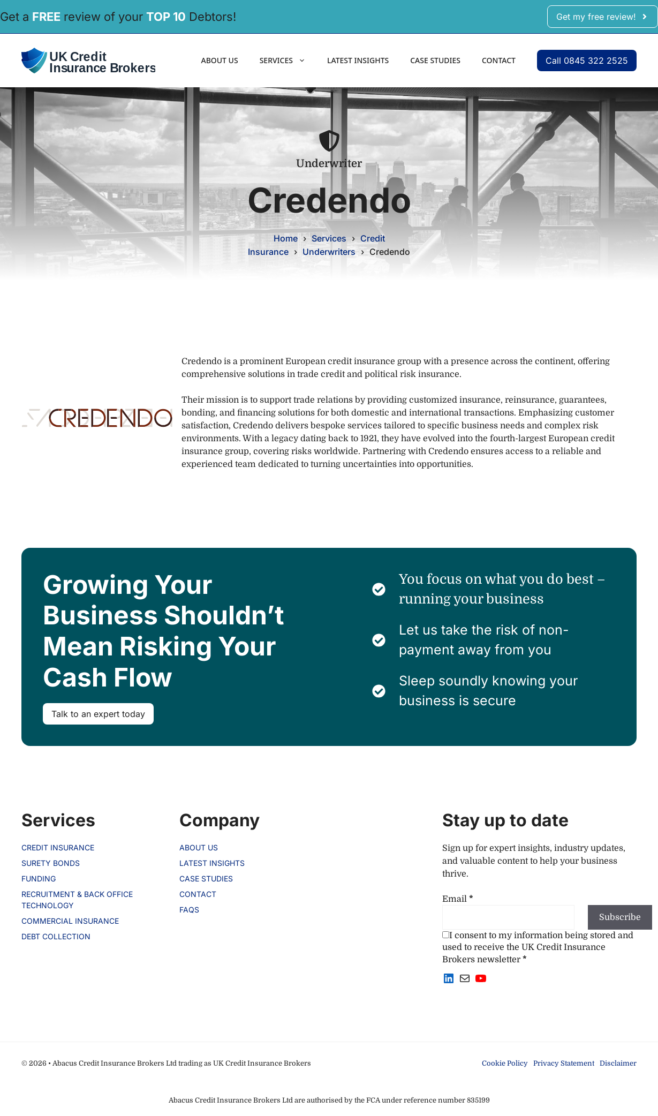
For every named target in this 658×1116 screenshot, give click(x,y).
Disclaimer (618, 1063)
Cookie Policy (505, 1063)
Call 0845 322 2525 (587, 60)
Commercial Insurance (70, 920)
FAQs (189, 909)
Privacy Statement (563, 1063)
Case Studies (435, 60)
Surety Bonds (50, 863)
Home (286, 238)
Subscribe (620, 917)
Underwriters (329, 251)
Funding (38, 878)
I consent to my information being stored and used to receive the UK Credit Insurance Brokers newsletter (537, 947)
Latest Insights (358, 60)
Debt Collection (55, 936)
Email (457, 899)
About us (219, 60)
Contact (499, 60)
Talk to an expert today (98, 713)
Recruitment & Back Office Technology (77, 899)
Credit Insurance (57, 847)
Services (288, 60)
